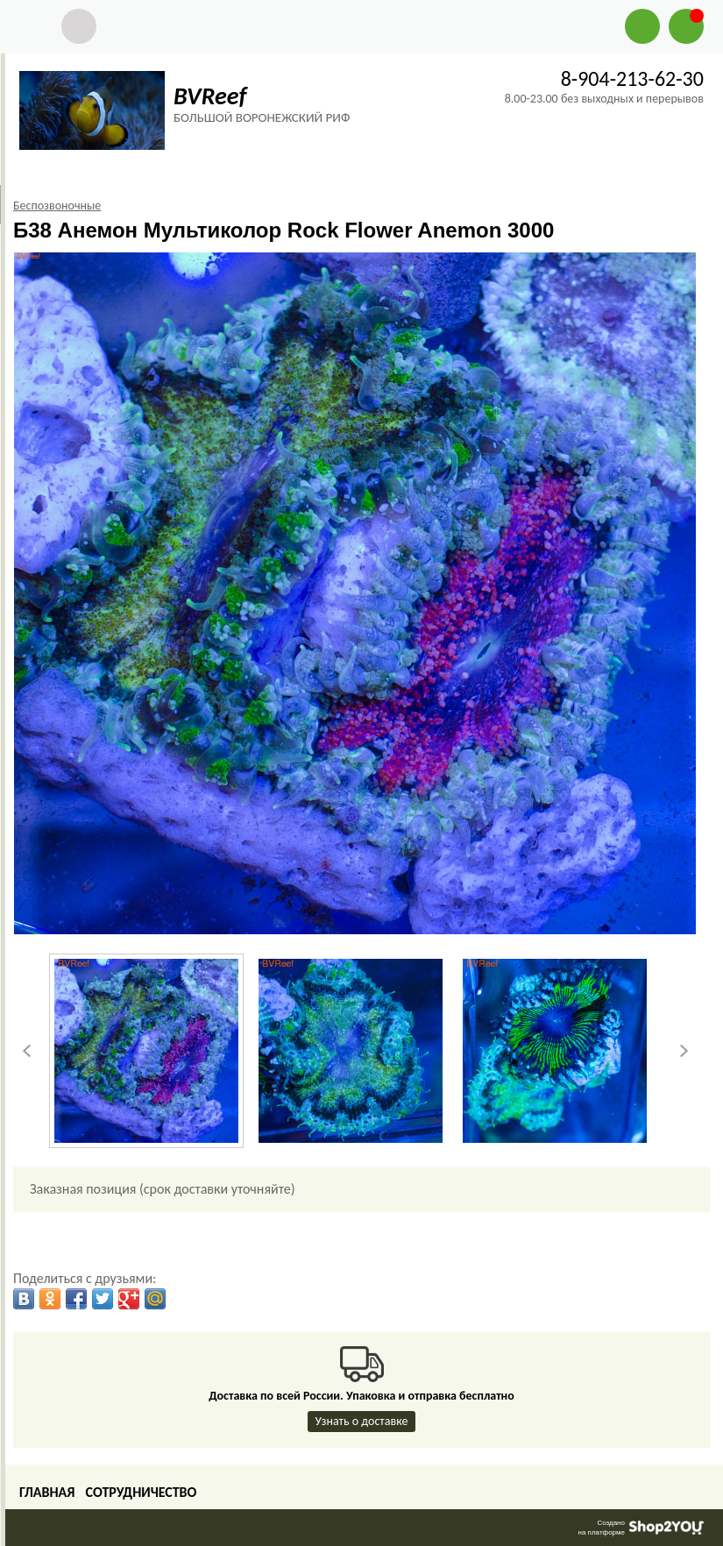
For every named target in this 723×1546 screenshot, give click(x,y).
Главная (46, 1492)
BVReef (210, 96)
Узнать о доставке (361, 1421)
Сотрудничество (140, 1492)
